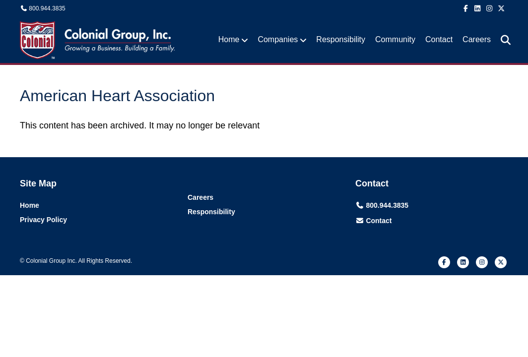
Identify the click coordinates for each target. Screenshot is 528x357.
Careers (476, 39)
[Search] (502, 40)
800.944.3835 (47, 8)
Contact (439, 39)
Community (395, 39)
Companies (278, 39)
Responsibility (340, 39)
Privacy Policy (43, 220)
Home (229, 39)
